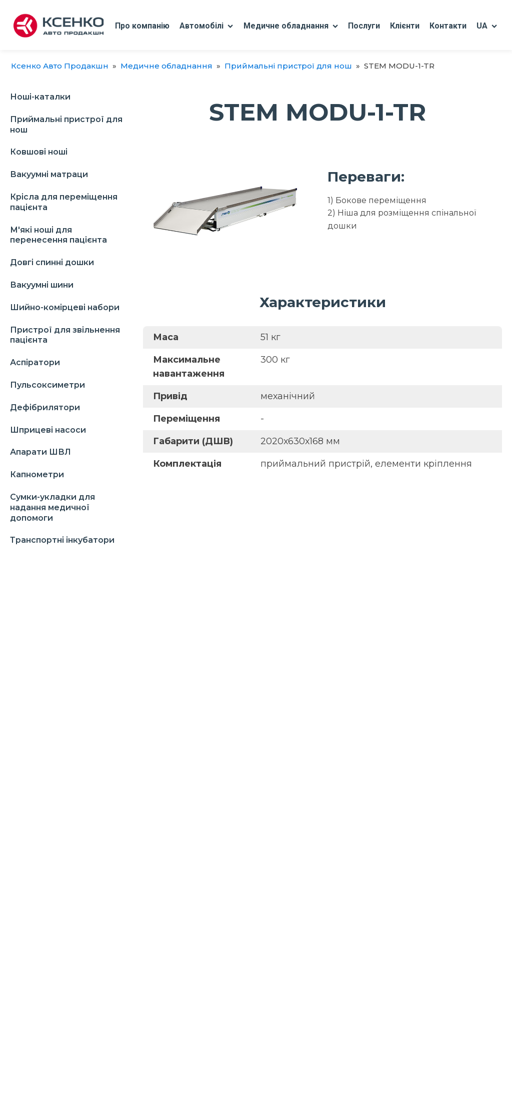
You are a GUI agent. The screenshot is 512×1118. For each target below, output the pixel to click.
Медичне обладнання (291, 26)
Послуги (364, 26)
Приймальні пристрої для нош (288, 66)
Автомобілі (206, 26)
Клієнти (405, 26)
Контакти (448, 26)
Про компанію (142, 26)
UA (486, 26)
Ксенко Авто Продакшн (59, 66)
